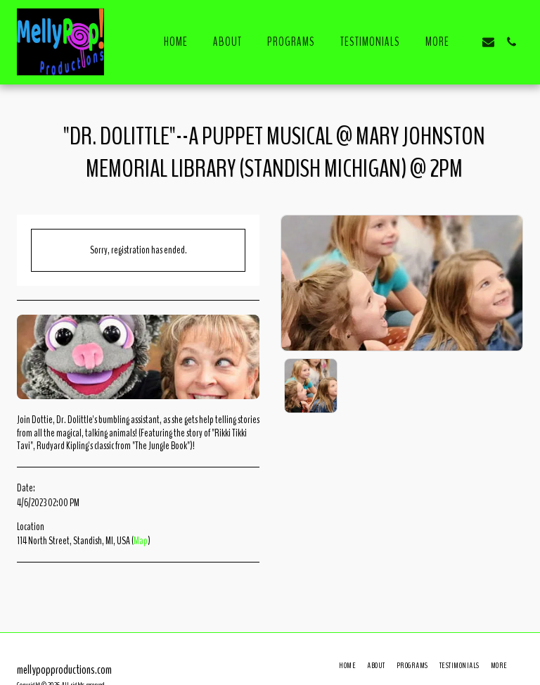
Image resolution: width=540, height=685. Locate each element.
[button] (488, 42)
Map (141, 541)
